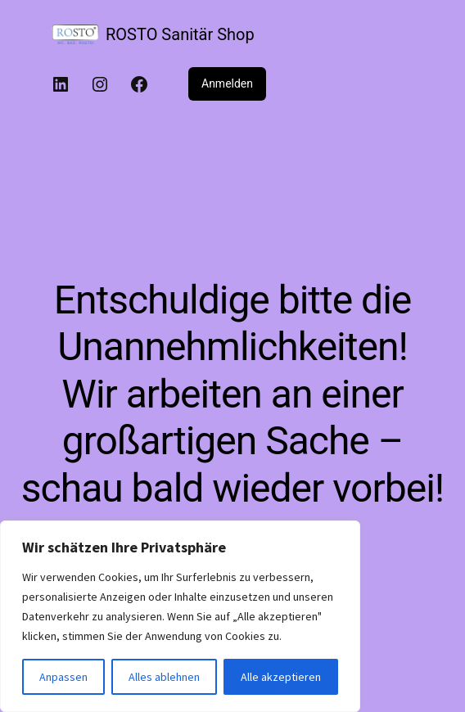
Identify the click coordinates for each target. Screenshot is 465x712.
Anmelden (227, 83)
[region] (180, 616)
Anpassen (63, 676)
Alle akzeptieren (281, 676)
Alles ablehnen (164, 676)
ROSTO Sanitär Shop (180, 34)
